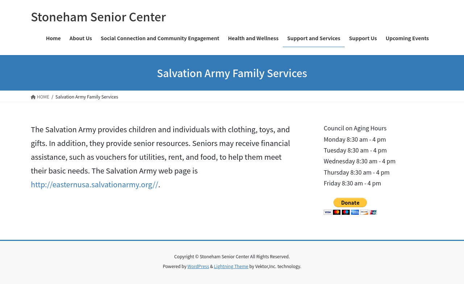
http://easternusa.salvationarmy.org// (94, 184)
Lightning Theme (231, 266)
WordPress (198, 266)
